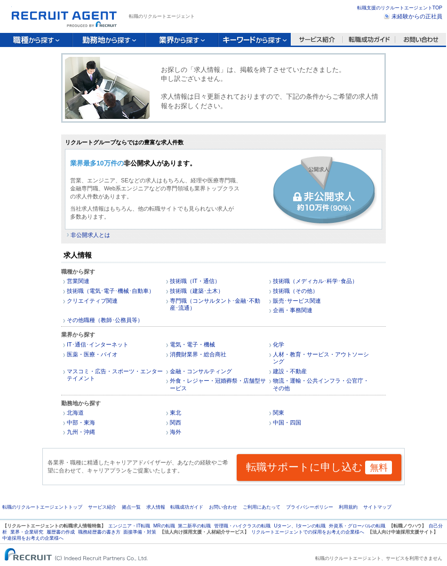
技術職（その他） (295, 291)
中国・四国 (287, 422)
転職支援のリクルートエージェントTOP (399, 7)
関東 (278, 412)
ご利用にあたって (261, 507)
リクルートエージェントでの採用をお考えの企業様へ (307, 532)
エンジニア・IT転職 (129, 525)
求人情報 (155, 507)
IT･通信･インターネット (97, 344)
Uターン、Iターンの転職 (300, 525)
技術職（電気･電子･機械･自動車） (110, 291)
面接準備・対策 (139, 532)
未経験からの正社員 (416, 16)
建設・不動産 (290, 371)
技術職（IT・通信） (195, 281)
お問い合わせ (223, 507)
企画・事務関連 (292, 310)
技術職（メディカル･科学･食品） (315, 281)
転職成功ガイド (186, 507)
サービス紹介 (102, 507)
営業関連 (78, 281)
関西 (175, 422)
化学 (278, 344)
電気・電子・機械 (192, 344)
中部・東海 (81, 422)
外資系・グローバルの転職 (357, 525)
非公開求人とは (90, 235)
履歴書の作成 (61, 532)
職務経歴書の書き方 (99, 532)
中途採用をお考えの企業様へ (33, 538)
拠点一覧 (131, 507)
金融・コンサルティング (201, 371)
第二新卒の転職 (194, 525)
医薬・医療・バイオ (92, 354)
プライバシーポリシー (309, 507)
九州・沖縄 (81, 432)
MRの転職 (164, 525)
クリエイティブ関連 (92, 301)
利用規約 (348, 507)
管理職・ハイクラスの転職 (242, 525)
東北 (175, 412)
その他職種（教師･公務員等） (105, 320)
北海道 (75, 412)
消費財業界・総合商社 (198, 354)
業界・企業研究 (26, 532)
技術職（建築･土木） (197, 291)
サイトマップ (377, 507)
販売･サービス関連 (297, 301)
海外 (175, 432)
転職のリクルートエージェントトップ (42, 507)
